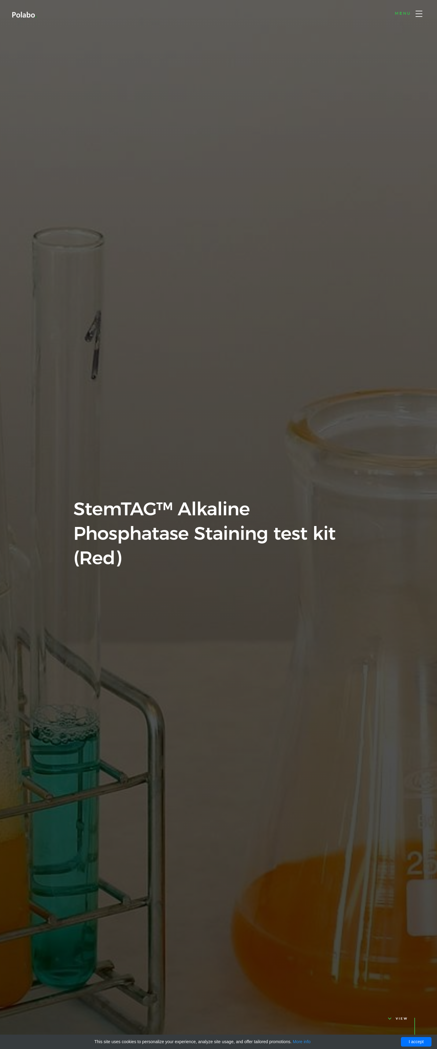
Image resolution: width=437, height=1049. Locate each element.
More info (301, 1041)
